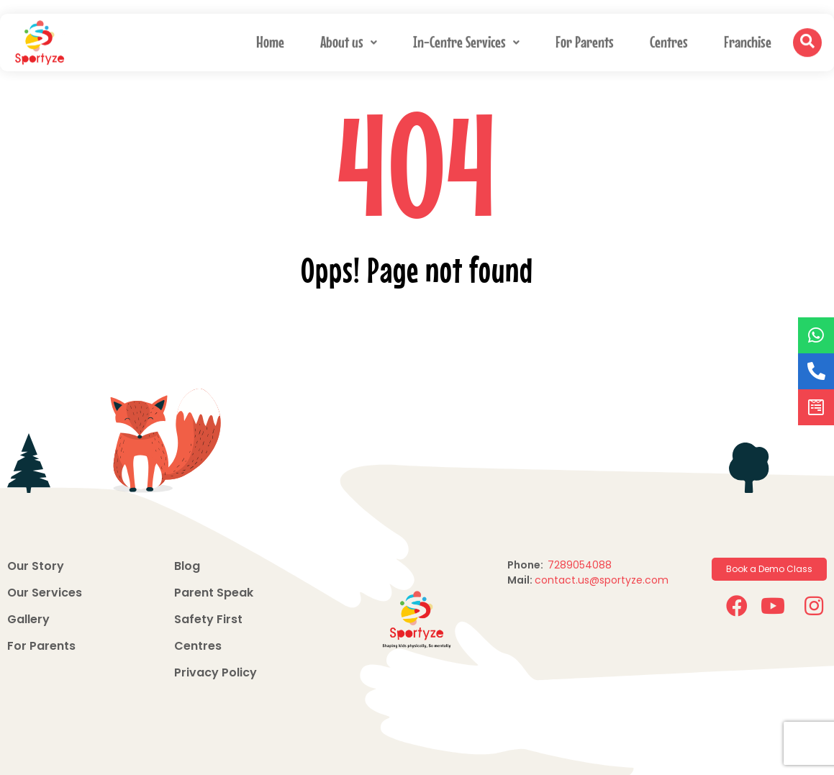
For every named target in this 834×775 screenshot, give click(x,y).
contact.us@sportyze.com (601, 580)
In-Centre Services (466, 40)
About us (348, 40)
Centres (669, 40)
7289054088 (581, 565)
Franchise (747, 40)
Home (270, 40)
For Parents (585, 40)
